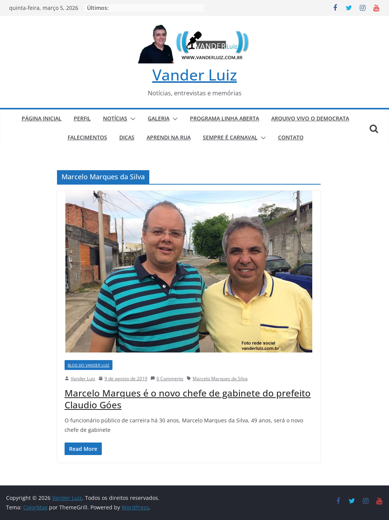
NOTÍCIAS (115, 118)
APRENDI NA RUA (169, 137)
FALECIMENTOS (87, 137)
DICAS (126, 137)
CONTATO (291, 137)
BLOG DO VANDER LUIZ (88, 365)
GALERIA (158, 118)
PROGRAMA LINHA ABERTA (224, 118)
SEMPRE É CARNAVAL (230, 137)
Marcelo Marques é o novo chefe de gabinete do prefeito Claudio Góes (188, 399)
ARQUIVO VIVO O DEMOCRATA (310, 118)
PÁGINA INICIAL (42, 118)
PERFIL (82, 118)
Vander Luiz (194, 74)
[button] (131, 119)
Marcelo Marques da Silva (220, 378)
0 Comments (166, 378)
